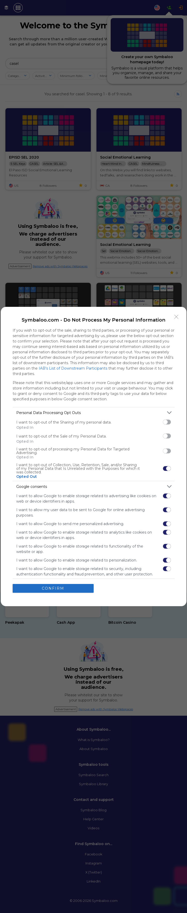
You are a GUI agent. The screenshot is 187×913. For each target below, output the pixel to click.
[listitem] (94, 412)
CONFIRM (53, 588)
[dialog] (93, 456)
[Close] (176, 317)
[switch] (167, 422)
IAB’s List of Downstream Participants (73, 368)
